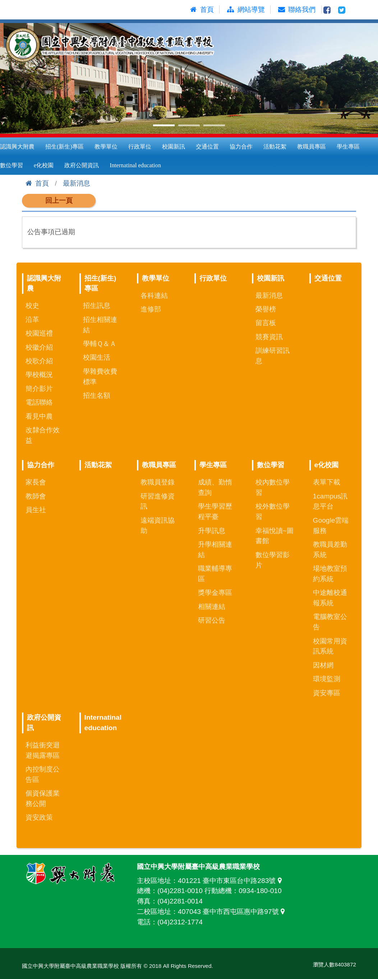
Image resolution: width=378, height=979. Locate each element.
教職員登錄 (157, 482)
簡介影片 (39, 388)
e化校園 (44, 165)
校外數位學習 (272, 511)
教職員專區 (311, 146)
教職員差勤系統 (330, 550)
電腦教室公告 (330, 622)
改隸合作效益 (43, 435)
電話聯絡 (39, 402)
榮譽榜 (265, 309)
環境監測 (326, 679)
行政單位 (139, 146)
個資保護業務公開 (43, 798)
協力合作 (241, 146)
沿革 (32, 319)
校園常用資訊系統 (330, 646)
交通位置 (207, 146)
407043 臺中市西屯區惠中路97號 (233, 911)
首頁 (37, 183)
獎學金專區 (215, 592)
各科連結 (154, 295)
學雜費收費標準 (100, 377)
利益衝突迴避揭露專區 (43, 750)
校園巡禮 (39, 333)
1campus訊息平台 (330, 501)
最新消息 (76, 183)
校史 (32, 305)
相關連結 (211, 606)
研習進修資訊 (157, 501)
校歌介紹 (39, 361)
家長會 (36, 482)
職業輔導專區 (215, 574)
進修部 (150, 309)
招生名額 (96, 395)
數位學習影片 (272, 560)
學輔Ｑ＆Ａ (99, 343)
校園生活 (96, 357)
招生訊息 (96, 305)
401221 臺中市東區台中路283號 (231, 880)
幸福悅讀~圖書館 (274, 536)
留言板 (265, 323)
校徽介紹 (39, 347)
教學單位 (105, 146)
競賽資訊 (269, 337)
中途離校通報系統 (330, 598)
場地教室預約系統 (330, 574)
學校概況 (39, 374)
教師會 (36, 496)
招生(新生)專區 (64, 146)
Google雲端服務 (331, 525)
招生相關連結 (100, 325)
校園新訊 (173, 146)
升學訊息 (211, 530)
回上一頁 (59, 200)
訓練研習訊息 (272, 356)
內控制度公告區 (43, 774)
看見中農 (39, 416)
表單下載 (326, 482)
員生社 (36, 510)
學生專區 (348, 146)
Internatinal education (135, 165)
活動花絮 (274, 146)
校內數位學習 (272, 487)
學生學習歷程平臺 (215, 511)
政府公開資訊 (81, 165)
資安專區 (326, 693)
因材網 (323, 665)
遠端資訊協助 (157, 525)
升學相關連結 (215, 550)
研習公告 (211, 620)
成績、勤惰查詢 (215, 487)
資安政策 (39, 817)
